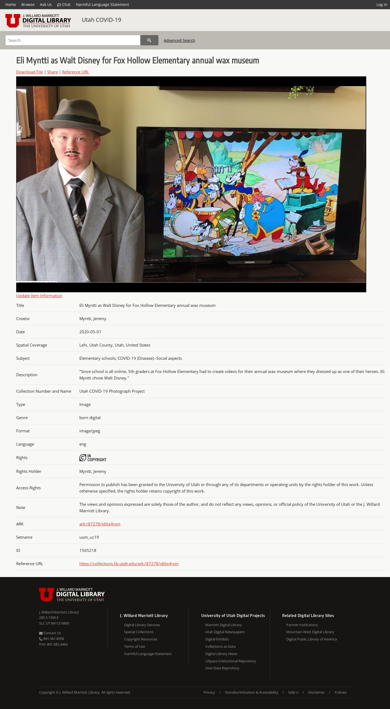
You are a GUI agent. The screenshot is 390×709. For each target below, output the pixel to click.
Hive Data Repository (222, 668)
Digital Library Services (142, 624)
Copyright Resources (140, 639)
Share (52, 71)
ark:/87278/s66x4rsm (99, 524)
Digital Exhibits (217, 639)
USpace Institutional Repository (230, 661)
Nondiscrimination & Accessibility (251, 692)
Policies (341, 692)
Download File (29, 71)
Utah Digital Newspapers (225, 631)
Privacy (209, 692)
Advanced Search (179, 40)
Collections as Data (220, 646)
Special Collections (139, 631)
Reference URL (75, 71)
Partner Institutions (302, 624)
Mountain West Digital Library (310, 631)
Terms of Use (134, 646)
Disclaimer (316, 692)
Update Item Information (39, 295)
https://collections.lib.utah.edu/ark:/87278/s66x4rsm (129, 563)
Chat (63, 4)
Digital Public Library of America (311, 639)
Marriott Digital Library (223, 624)
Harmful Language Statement (102, 4)
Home (10, 4)
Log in (382, 4)
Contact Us (50, 632)
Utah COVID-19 (101, 19)
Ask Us (46, 4)
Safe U (293, 692)
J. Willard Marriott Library (59, 612)
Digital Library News (221, 653)
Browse (28, 4)
